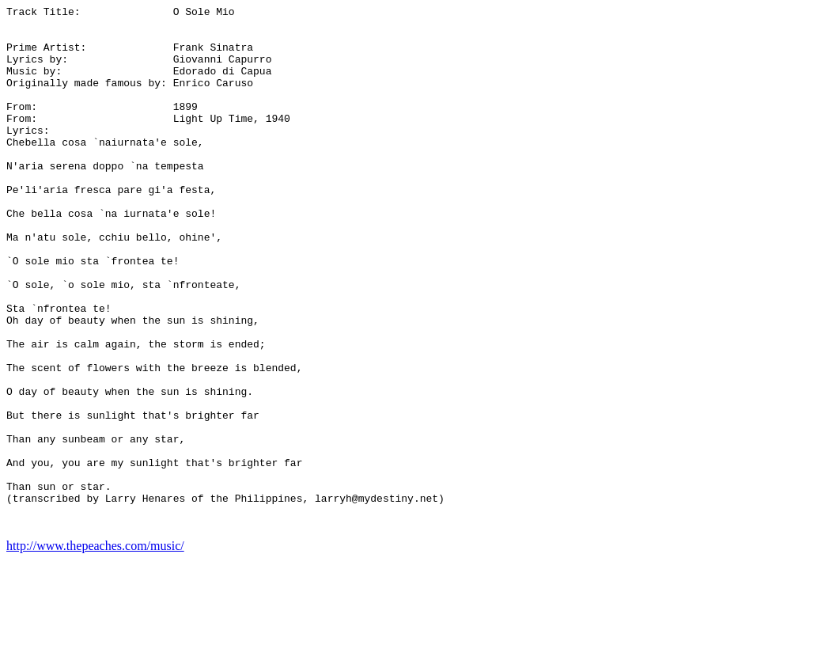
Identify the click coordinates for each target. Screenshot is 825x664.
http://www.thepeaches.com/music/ (95, 650)
